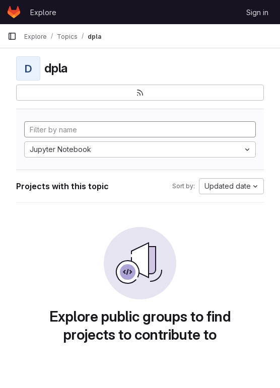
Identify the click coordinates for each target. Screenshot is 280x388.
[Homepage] (14, 12)
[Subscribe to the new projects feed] (140, 93)
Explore (43, 12)
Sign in (257, 12)
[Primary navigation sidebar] (12, 36)
